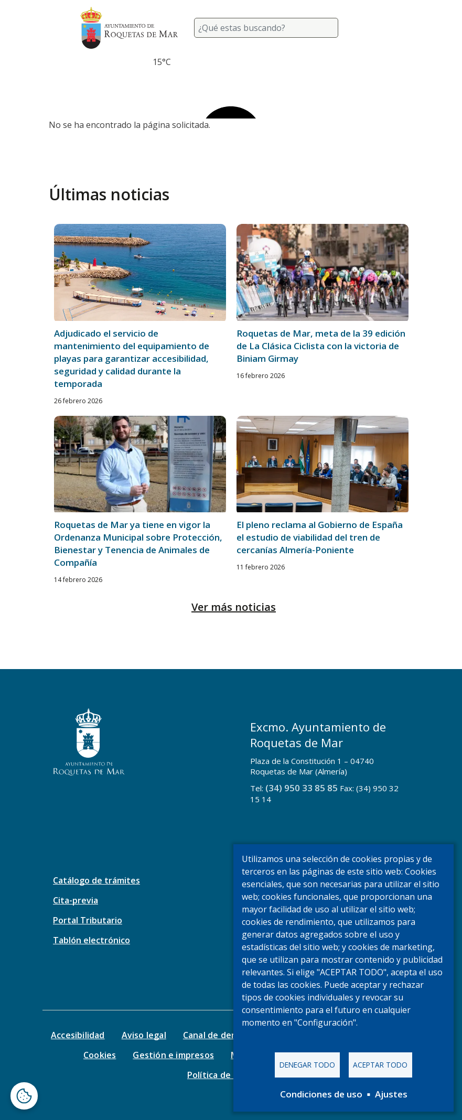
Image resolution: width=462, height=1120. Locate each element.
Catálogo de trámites (96, 880)
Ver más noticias (233, 607)
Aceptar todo (380, 1065)
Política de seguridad (231, 1075)
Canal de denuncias (223, 1035)
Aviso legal (144, 1035)
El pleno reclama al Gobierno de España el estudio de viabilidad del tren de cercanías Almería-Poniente (320, 537)
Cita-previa (75, 900)
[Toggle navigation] (369, 27)
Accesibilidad (78, 1035)
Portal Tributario (87, 920)
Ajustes (391, 1094)
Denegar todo (307, 1065)
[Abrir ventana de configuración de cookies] (24, 1096)
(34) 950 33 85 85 (301, 788)
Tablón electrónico (91, 940)
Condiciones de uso (321, 1094)
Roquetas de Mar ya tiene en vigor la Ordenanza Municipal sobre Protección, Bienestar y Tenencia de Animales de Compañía (138, 543)
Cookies (99, 1055)
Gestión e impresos (173, 1055)
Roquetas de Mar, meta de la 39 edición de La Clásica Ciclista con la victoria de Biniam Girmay (321, 345)
